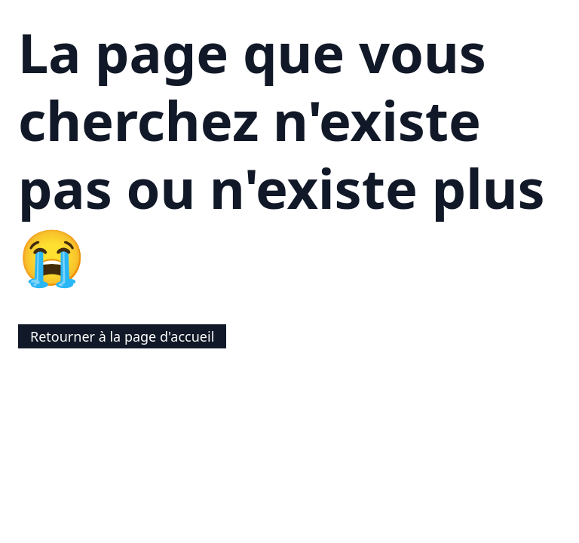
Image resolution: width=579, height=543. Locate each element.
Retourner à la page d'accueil (122, 336)
